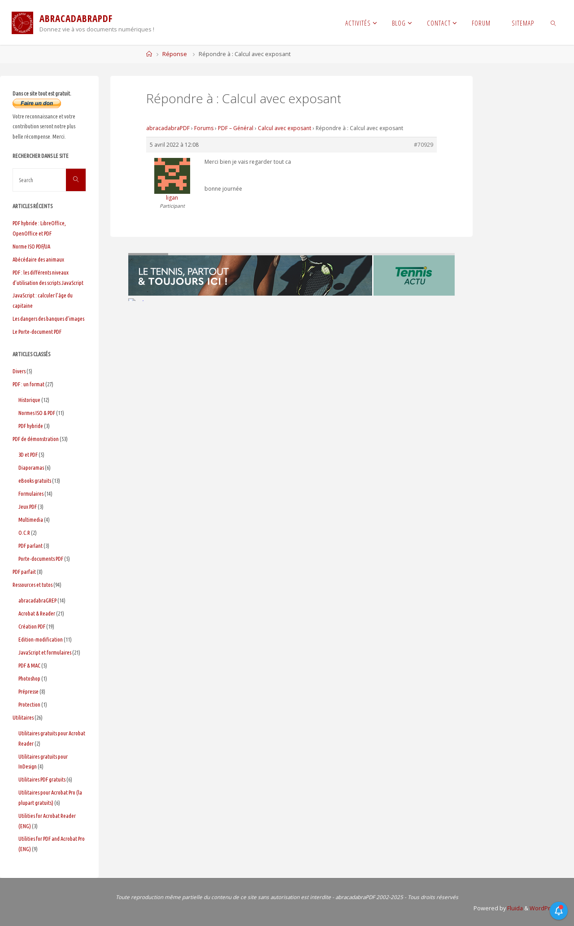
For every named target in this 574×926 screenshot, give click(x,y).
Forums (203, 128)
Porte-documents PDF (40, 558)
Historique (29, 400)
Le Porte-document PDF (37, 331)
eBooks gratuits (34, 480)
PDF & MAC (29, 665)
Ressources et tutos (32, 584)
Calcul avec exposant (284, 128)
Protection (29, 704)
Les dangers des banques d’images (48, 318)
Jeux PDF (27, 506)
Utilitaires (23, 717)
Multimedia (30, 519)
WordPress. (545, 908)
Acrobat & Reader (36, 613)
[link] (553, 22)
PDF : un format (28, 384)
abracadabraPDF (168, 128)
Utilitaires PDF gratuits (41, 779)
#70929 (423, 145)
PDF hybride (30, 426)
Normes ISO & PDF (36, 413)
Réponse (174, 54)
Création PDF (31, 626)
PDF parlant (30, 545)
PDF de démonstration (36, 439)
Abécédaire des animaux (38, 259)
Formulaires (30, 493)
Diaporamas (31, 467)
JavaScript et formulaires (44, 652)
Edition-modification (40, 639)
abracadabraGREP (37, 600)
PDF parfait (24, 571)
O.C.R (24, 532)
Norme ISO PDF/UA (31, 246)
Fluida (514, 908)
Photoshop (29, 678)
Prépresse (28, 691)
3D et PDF (28, 454)
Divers (19, 371)
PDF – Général (235, 128)
